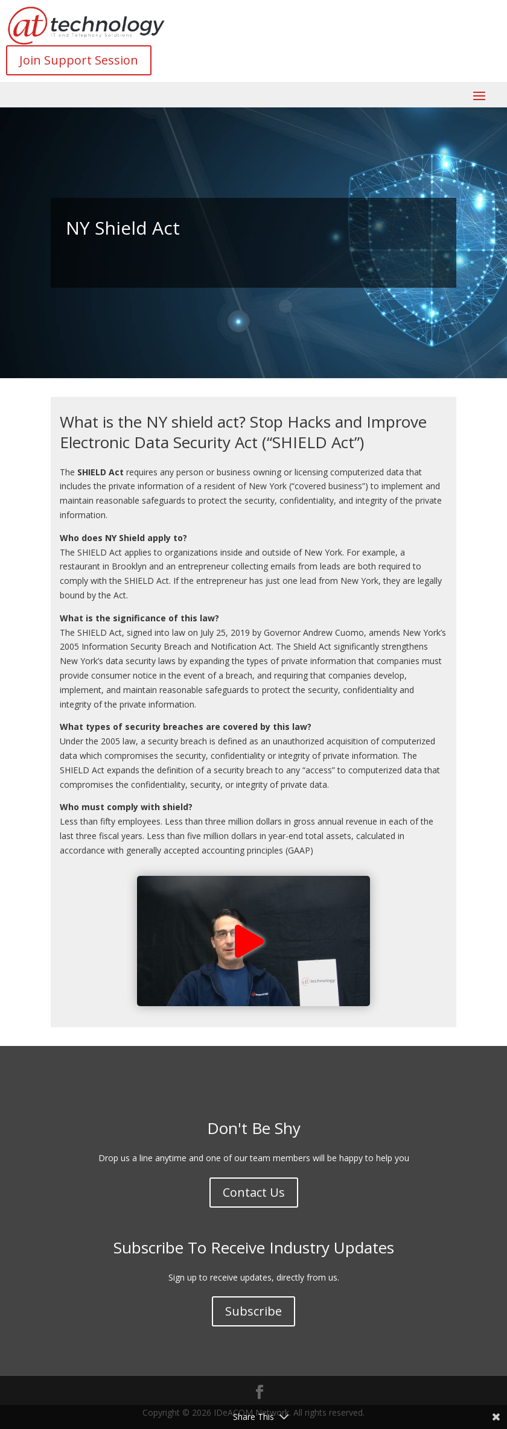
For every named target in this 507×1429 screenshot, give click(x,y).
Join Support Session (78, 60)
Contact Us (254, 1192)
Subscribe (253, 1311)
